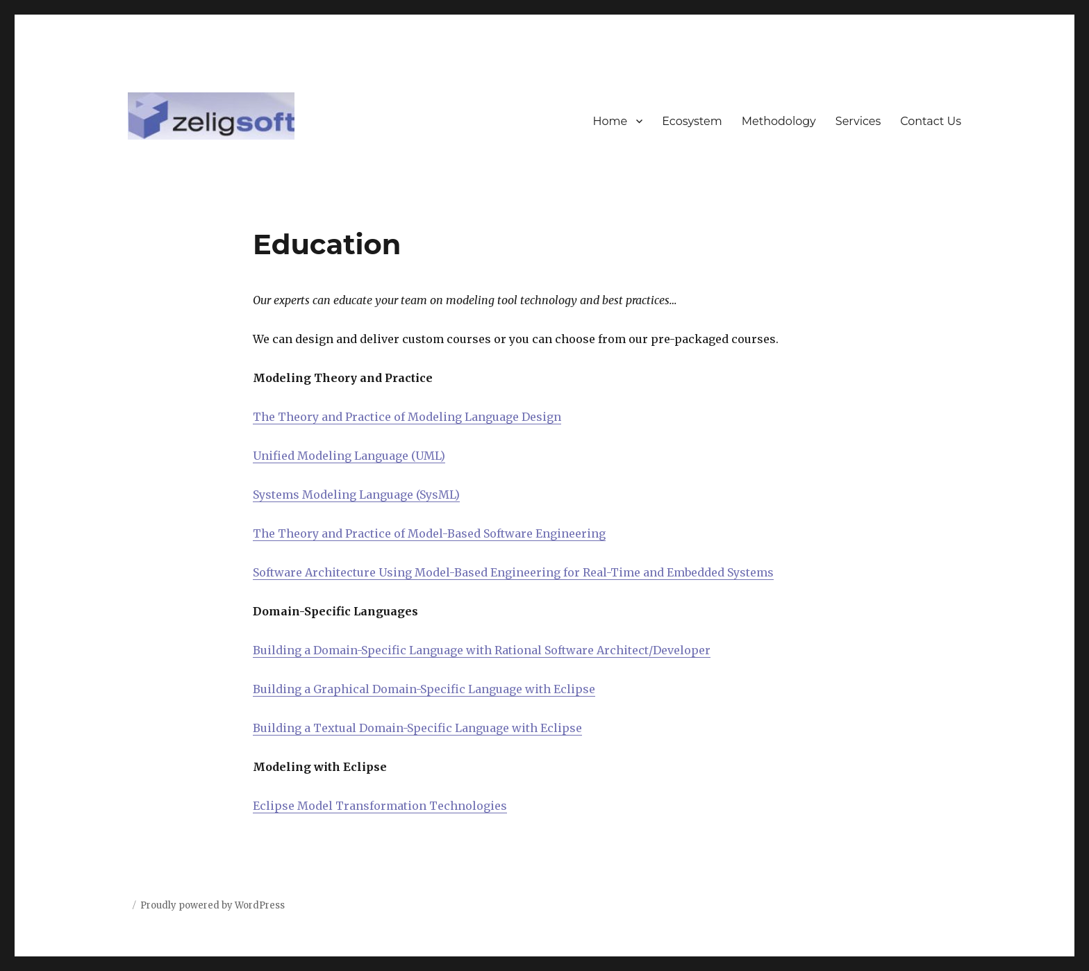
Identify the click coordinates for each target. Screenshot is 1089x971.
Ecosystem (692, 121)
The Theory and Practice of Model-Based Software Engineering (429, 533)
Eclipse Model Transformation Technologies (380, 806)
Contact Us (930, 121)
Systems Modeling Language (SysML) (356, 494)
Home (610, 121)
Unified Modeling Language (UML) (349, 456)
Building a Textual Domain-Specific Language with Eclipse (417, 728)
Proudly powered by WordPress (212, 905)
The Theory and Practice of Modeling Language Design (407, 417)
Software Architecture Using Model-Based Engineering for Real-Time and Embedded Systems (513, 572)
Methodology (779, 121)
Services (858, 121)
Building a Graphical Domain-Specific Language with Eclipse (424, 689)
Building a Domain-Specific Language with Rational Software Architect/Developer (481, 650)
